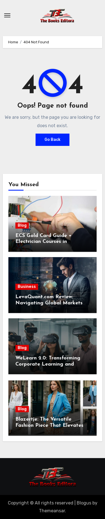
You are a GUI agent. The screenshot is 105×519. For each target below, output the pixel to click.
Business (27, 286)
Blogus (84, 503)
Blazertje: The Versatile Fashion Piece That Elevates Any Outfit (49, 425)
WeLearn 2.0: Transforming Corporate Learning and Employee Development (47, 364)
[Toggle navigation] (7, 15)
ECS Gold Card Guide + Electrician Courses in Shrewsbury (43, 241)
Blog (22, 225)
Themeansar (52, 510)
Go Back (52, 139)
